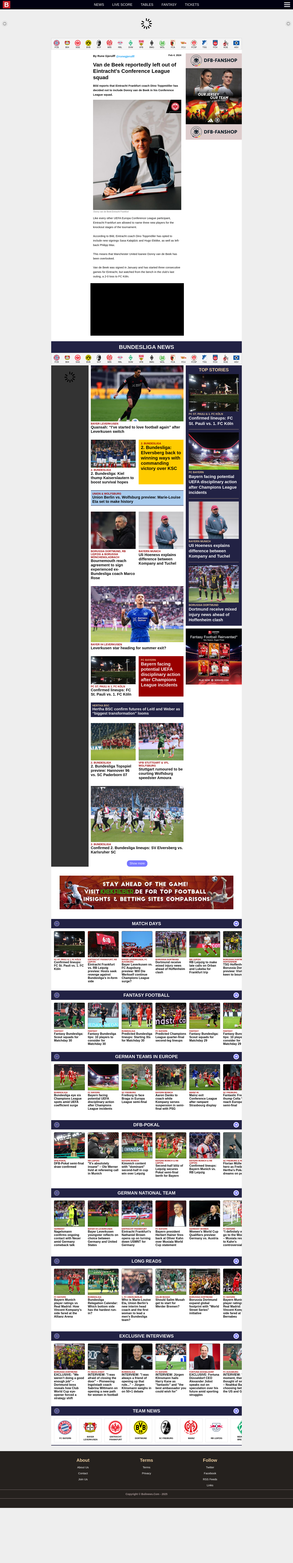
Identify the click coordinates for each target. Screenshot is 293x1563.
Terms (146, 1522)
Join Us (83, 1534)
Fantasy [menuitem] (169, 5)
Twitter (210, 1522)
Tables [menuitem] (147, 5)
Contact (83, 1528)
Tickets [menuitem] (192, 5)
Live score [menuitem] (122, 5)
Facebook (210, 1528)
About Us (83, 1522)
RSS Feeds (210, 1534)
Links (210, 1540)
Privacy (146, 1528)
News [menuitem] (99, 5)
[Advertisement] (146, 64)
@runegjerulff (125, 111)
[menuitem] (46, 4)
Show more (137, 918)
